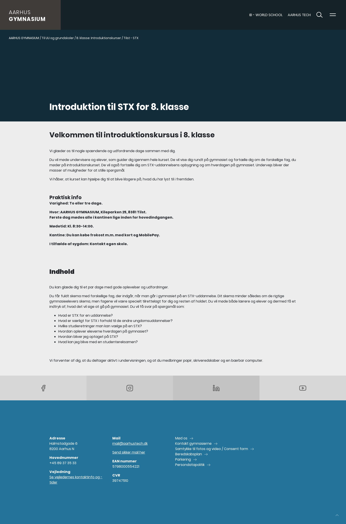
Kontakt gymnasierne (193, 443)
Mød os (181, 438)
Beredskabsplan (188, 454)
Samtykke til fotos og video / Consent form (211, 448)
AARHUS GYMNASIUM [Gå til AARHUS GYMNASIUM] (24, 38)
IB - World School (265, 14)
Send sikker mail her (128, 452)
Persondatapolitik (190, 464)
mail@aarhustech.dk (130, 443)
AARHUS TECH (299, 14)
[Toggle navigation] (332, 15)
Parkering (183, 459)
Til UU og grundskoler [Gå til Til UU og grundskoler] (58, 38)
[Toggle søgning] (319, 15)
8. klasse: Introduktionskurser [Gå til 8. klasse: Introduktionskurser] (98, 38)
